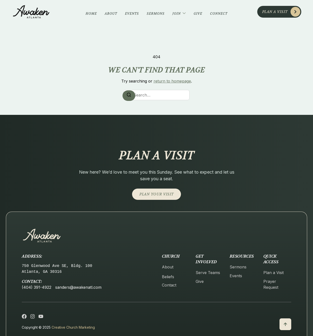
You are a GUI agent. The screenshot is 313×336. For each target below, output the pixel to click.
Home (91, 13)
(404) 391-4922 (36, 287)
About (111, 13)
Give (198, 13)
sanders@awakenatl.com (78, 287)
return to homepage (172, 81)
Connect (218, 13)
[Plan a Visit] (295, 12)
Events (132, 13)
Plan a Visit (275, 11)
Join (179, 13)
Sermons (156, 13)
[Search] (129, 95)
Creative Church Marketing (73, 327)
